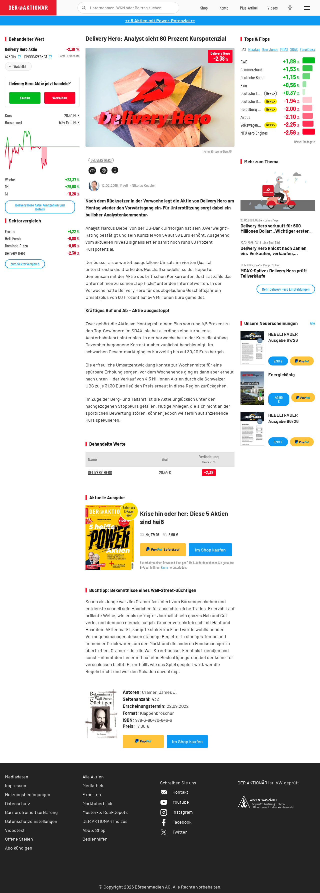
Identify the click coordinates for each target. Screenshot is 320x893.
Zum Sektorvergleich (25, 263)
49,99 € (279, 399)
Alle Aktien (93, 776)
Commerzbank (251, 69)
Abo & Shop (94, 830)
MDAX (284, 49)
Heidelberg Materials (250, 109)
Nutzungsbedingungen (27, 794)
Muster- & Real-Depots (105, 812)
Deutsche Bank (250, 101)
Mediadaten (16, 776)
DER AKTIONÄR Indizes (105, 821)
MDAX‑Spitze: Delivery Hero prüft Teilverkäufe (273, 273)
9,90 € (278, 360)
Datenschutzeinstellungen (31, 821)
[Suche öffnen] (84, 7)
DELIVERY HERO (101, 160)
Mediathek (92, 785)
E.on (243, 85)
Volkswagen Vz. (250, 125)
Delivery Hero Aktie (21, 49)
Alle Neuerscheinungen (307, 323)
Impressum (16, 785)
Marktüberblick (97, 803)
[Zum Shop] (204, 7)
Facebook (176, 822)
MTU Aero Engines (254, 133)
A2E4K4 (13, 56)
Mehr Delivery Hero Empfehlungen (286, 289)
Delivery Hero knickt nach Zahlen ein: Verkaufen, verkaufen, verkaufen (273, 251)
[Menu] (306, 7)
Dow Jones (270, 49)
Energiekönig (281, 374)
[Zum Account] (224, 7)
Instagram (176, 812)
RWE (243, 61)
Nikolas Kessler (143, 185)
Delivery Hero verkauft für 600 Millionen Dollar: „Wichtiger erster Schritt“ (274, 228)
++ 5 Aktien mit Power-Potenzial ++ (160, 20)
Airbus (245, 117)
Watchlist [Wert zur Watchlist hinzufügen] (20, 66)
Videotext (15, 830)
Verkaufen (59, 97)
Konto (164, 567)
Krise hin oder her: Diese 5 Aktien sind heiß (184, 518)
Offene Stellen (19, 839)
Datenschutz (17, 803)
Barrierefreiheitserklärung (31, 812)
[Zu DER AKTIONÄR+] (248, 7)
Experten (91, 794)
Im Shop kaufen (210, 549)
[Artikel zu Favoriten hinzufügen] (115, 170)
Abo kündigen (18, 848)
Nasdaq (254, 49)
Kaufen (25, 97)
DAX (243, 49)
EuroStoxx (307, 49)
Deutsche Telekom (250, 93)
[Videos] (272, 7)
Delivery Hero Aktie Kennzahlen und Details (40, 206)
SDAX (294, 49)
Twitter (173, 832)
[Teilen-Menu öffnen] (92, 170)
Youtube (174, 802)
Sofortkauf (163, 549)
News (270, 93)
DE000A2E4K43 (38, 56)
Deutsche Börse (252, 77)
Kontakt (174, 792)
